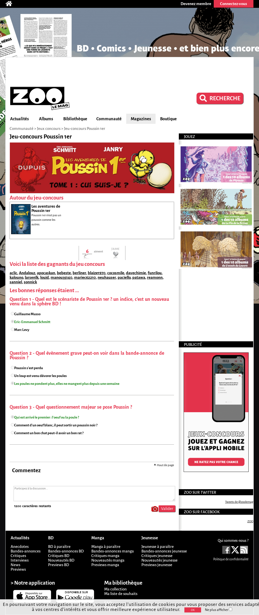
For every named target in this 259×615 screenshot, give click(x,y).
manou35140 (61, 277)
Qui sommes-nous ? (233, 541)
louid (44, 277)
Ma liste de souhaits (120, 593)
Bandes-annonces (25, 551)
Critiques (18, 555)
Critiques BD (58, 555)
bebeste (64, 273)
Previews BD (58, 565)
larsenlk (31, 277)
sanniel (16, 282)
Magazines (141, 119)
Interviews (20, 560)
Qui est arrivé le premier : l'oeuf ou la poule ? (46, 417)
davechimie (136, 273)
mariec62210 (85, 277)
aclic (13, 273)
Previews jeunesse (156, 565)
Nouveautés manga (107, 560)
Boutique (168, 119)
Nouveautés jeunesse (159, 560)
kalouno (16, 277)
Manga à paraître (105, 546)
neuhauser (107, 277)
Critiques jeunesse (156, 555)
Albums (46, 119)
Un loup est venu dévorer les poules (40, 376)
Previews (18, 569)
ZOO (250, 521)
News (15, 565)
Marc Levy (21, 330)
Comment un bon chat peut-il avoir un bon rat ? (48, 433)
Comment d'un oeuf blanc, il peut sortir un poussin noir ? (55, 425)
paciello (124, 277)
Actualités (19, 119)
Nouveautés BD (61, 560)
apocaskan (46, 273)
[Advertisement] (129, 71)
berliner (79, 273)
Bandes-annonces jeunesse (164, 551)
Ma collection (115, 589)
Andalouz (27, 273)
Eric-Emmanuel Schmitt (32, 322)
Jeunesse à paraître (157, 546)
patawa (138, 277)
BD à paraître (59, 546)
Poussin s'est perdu (28, 368)
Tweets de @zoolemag (239, 502)
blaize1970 (96, 273)
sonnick (30, 282)
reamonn (155, 277)
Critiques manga (105, 555)
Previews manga (105, 565)
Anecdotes (20, 546)
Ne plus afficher (218, 610)
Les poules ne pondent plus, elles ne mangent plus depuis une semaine (66, 384)
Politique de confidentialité (230, 559)
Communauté (109, 119)
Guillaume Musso (27, 314)
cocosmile (115, 273)
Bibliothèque (75, 119)
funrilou (155, 273)
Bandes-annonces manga (112, 551)
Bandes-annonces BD (66, 551)
